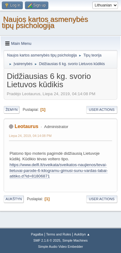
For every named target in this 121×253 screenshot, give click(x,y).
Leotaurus (26, 126)
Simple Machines (75, 240)
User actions (102, 109)
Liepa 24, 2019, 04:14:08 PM (30, 136)
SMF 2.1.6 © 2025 (46, 240)
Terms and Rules (58, 234)
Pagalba (37, 234)
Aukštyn (14, 199)
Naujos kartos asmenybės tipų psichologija (45, 22)
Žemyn (12, 109)
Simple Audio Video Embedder (60, 246)
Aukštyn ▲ (82, 234)
